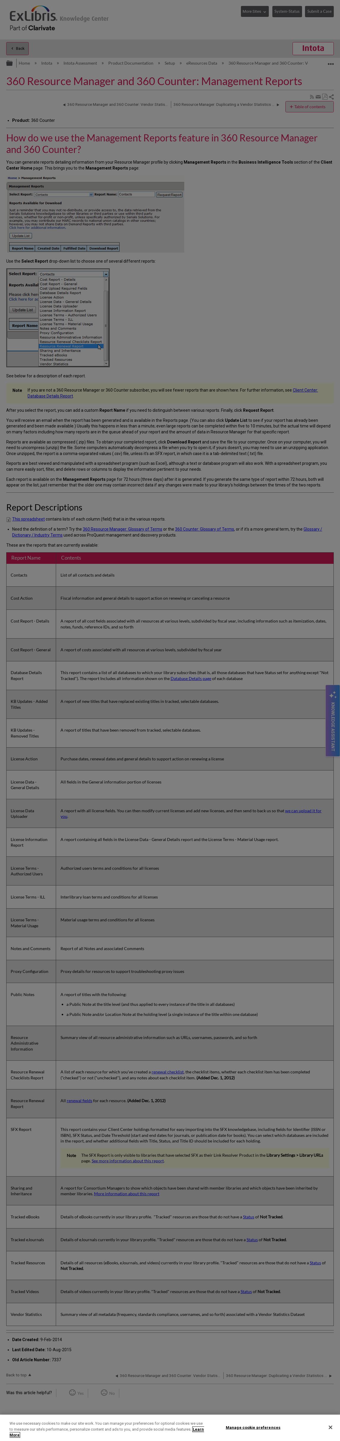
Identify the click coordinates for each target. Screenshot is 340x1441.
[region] (170, 1428)
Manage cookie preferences (253, 1427)
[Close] (330, 1427)
